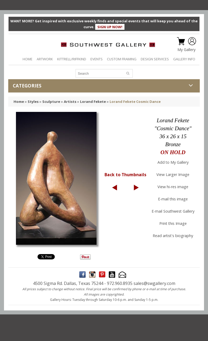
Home (19, 101)
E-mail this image (173, 198)
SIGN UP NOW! (109, 26)
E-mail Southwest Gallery (173, 211)
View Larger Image (172, 174)
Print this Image (173, 223)
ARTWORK (45, 59)
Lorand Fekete (93, 101)
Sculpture (51, 101)
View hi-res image (172, 186)
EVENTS (96, 59)
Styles (33, 101)
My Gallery (186, 49)
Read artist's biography (173, 235)
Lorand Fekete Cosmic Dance (135, 101)
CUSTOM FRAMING (121, 59)
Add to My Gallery (173, 162)
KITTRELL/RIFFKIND (71, 59)
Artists (70, 101)
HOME (27, 59)
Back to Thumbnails (125, 175)
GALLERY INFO (184, 59)
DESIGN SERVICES (155, 59)
